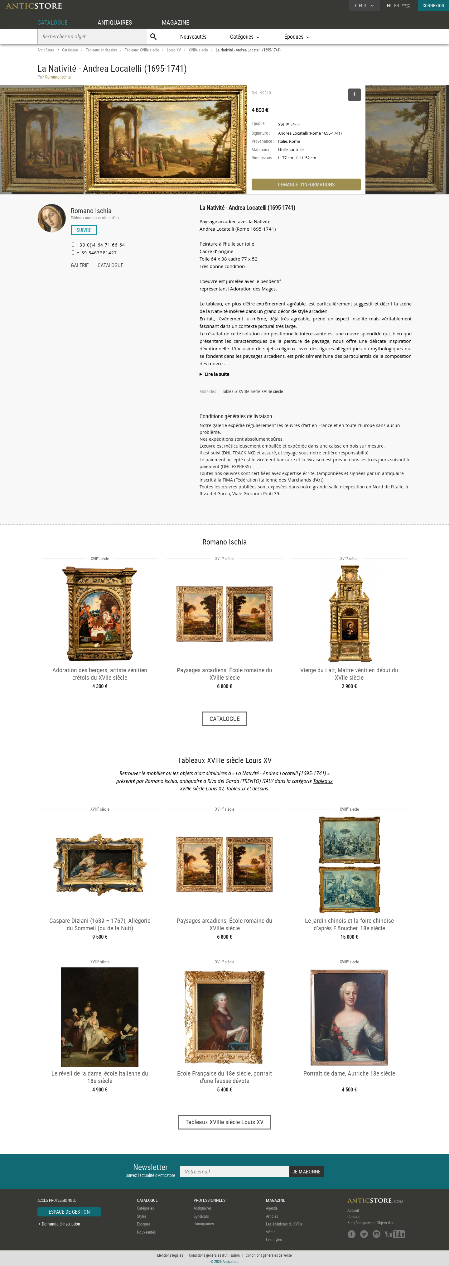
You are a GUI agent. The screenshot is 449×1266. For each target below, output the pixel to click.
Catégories (145, 1208)
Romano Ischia (91, 210)
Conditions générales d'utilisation (214, 1255)
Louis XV (174, 50)
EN (396, 5)
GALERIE (80, 266)
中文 (406, 5)
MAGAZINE (175, 22)
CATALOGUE (52, 22)
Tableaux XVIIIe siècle (142, 50)
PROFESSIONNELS (209, 1200)
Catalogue (70, 50)
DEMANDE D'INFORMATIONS (306, 184)
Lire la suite (217, 374)
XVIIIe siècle (198, 50)
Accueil (353, 1210)
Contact (353, 1216)
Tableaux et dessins (101, 50)
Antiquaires (203, 1208)
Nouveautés (193, 36)
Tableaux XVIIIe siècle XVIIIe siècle (252, 391)
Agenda (272, 1208)
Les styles (274, 1239)
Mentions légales (170, 1255)
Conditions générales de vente (269, 1255)
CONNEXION (433, 5)
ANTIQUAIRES (115, 22)
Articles (272, 1216)
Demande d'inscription (61, 1224)
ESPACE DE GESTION (69, 1211)
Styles (142, 1216)
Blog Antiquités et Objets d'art (371, 1222)
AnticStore (45, 50)
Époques (144, 1224)
